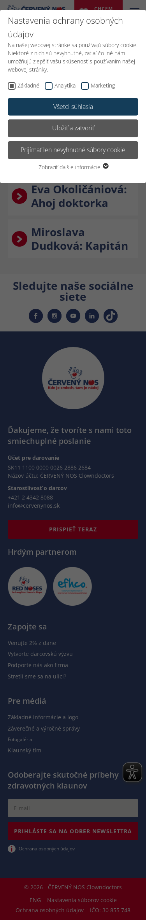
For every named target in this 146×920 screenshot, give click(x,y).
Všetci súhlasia (73, 106)
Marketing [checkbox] (103, 85)
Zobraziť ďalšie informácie (73, 167)
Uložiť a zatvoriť (73, 128)
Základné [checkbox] (28, 85)
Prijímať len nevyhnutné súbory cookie (73, 149)
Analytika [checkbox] (65, 85)
